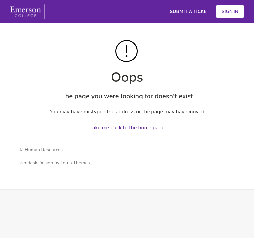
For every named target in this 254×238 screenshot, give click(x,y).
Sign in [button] (230, 11)
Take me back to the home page (127, 127)
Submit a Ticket (189, 11)
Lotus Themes (75, 163)
